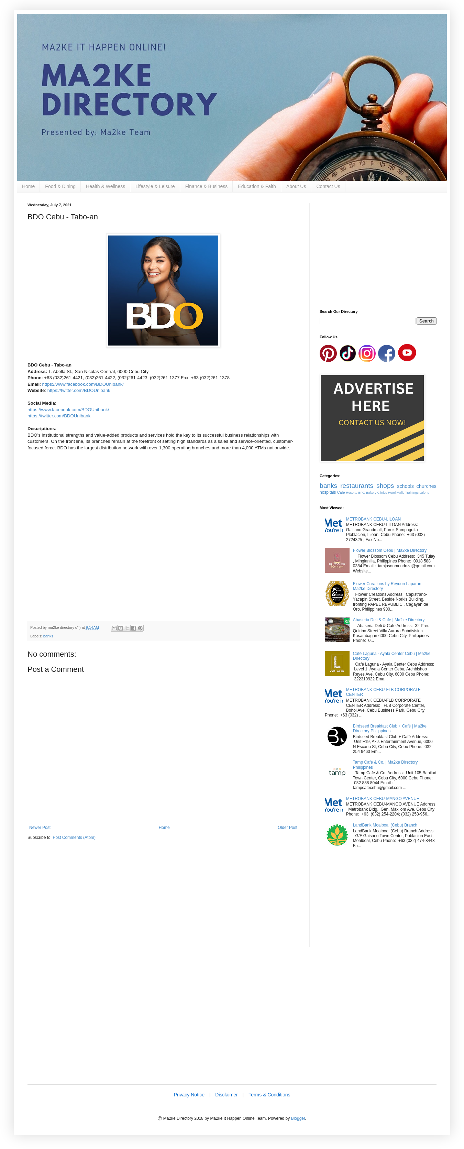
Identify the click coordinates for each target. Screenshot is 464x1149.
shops (385, 485)
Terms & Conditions (269, 1094)
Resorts (351, 492)
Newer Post (40, 827)
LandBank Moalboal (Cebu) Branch (385, 825)
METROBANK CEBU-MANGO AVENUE (382, 798)
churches (427, 486)
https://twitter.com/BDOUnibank (78, 390)
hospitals (328, 492)
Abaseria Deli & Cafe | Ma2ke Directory (389, 619)
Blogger (298, 1118)
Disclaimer (226, 1094)
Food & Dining (60, 186)
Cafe (341, 492)
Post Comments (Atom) (74, 837)
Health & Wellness (105, 186)
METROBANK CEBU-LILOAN (373, 519)
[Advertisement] (163, 899)
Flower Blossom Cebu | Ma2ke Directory (390, 550)
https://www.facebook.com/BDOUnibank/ (83, 384)
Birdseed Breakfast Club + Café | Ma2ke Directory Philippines (390, 728)
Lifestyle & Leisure (155, 186)
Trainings (412, 492)
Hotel (392, 492)
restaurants (356, 485)
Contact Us (328, 186)
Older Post (287, 827)
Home (28, 186)
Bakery (371, 492)
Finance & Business (206, 186)
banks (48, 636)
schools (405, 486)
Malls (400, 492)
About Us (296, 186)
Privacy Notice (189, 1094)
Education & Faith (257, 186)
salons (424, 492)
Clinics (382, 492)
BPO (361, 492)
